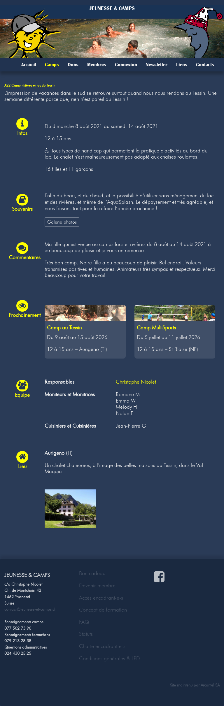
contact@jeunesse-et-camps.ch (30, 609)
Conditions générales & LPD (109, 658)
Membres (96, 64)
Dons (73, 64)
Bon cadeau (92, 573)
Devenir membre (97, 585)
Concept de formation (103, 610)
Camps (52, 64)
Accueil (28, 64)
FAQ (84, 622)
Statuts (86, 634)
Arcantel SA (210, 685)
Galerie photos (62, 222)
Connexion (126, 64)
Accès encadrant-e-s (101, 598)
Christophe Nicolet (136, 382)
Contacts (205, 64)
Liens (181, 64)
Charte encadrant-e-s (102, 646)
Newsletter (156, 64)
